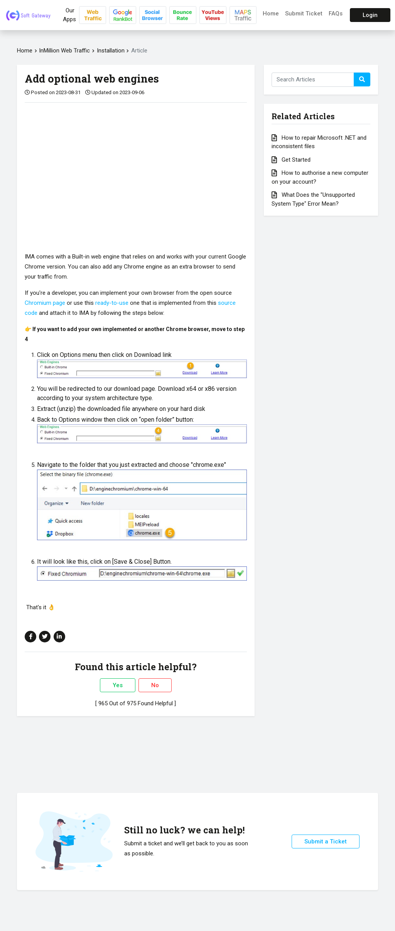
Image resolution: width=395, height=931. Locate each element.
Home (271, 13)
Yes (118, 685)
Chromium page (45, 302)
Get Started (291, 159)
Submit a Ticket (325, 841)
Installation (111, 50)
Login (370, 15)
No (155, 685)
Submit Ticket (303, 13)
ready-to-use (111, 302)
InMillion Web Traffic (64, 50)
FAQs (336, 13)
